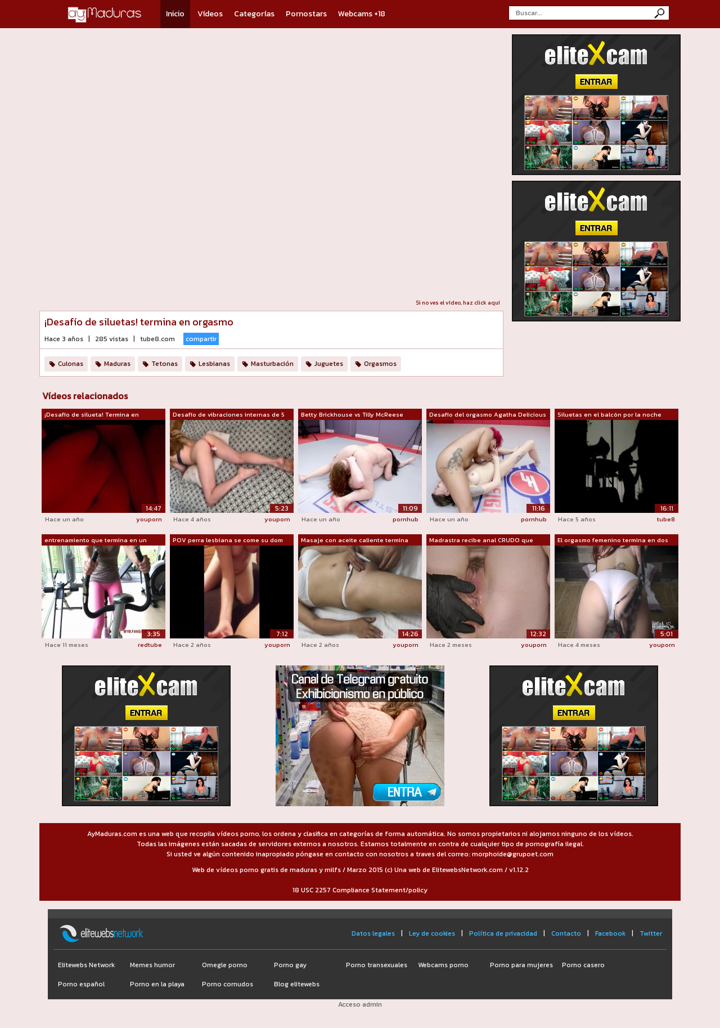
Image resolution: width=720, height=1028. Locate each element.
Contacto (566, 933)
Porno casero (583, 965)
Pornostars (306, 14)
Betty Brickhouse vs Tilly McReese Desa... (352, 415)
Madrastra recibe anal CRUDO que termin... (481, 540)
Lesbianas (214, 364)
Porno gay (290, 965)
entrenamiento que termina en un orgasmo (95, 540)
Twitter (651, 933)
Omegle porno (225, 965)
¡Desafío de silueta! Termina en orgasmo (91, 415)
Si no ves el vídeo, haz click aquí (458, 302)
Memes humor (152, 965)
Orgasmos (380, 364)
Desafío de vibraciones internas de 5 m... (229, 415)
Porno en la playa (157, 984)
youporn (149, 519)
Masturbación (272, 364)
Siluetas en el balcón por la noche (609, 414)
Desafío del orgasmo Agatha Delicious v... (487, 415)
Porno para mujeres (521, 965)
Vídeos (210, 14)
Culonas (70, 364)
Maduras (117, 364)
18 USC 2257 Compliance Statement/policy (360, 890)
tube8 (666, 519)
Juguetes (328, 364)
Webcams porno (443, 965)
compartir (201, 339)
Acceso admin (360, 1004)
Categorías (254, 14)
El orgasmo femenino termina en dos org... (612, 540)
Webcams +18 (361, 14)
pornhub (405, 519)
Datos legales (373, 933)
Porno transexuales (376, 965)
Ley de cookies (432, 933)
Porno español (81, 984)
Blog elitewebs (297, 984)
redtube (150, 644)
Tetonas (164, 364)
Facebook (610, 933)
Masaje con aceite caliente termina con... (354, 540)
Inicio (175, 14)
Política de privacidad (503, 933)
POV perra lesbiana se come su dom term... (228, 540)
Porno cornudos (227, 984)
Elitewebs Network (86, 965)
